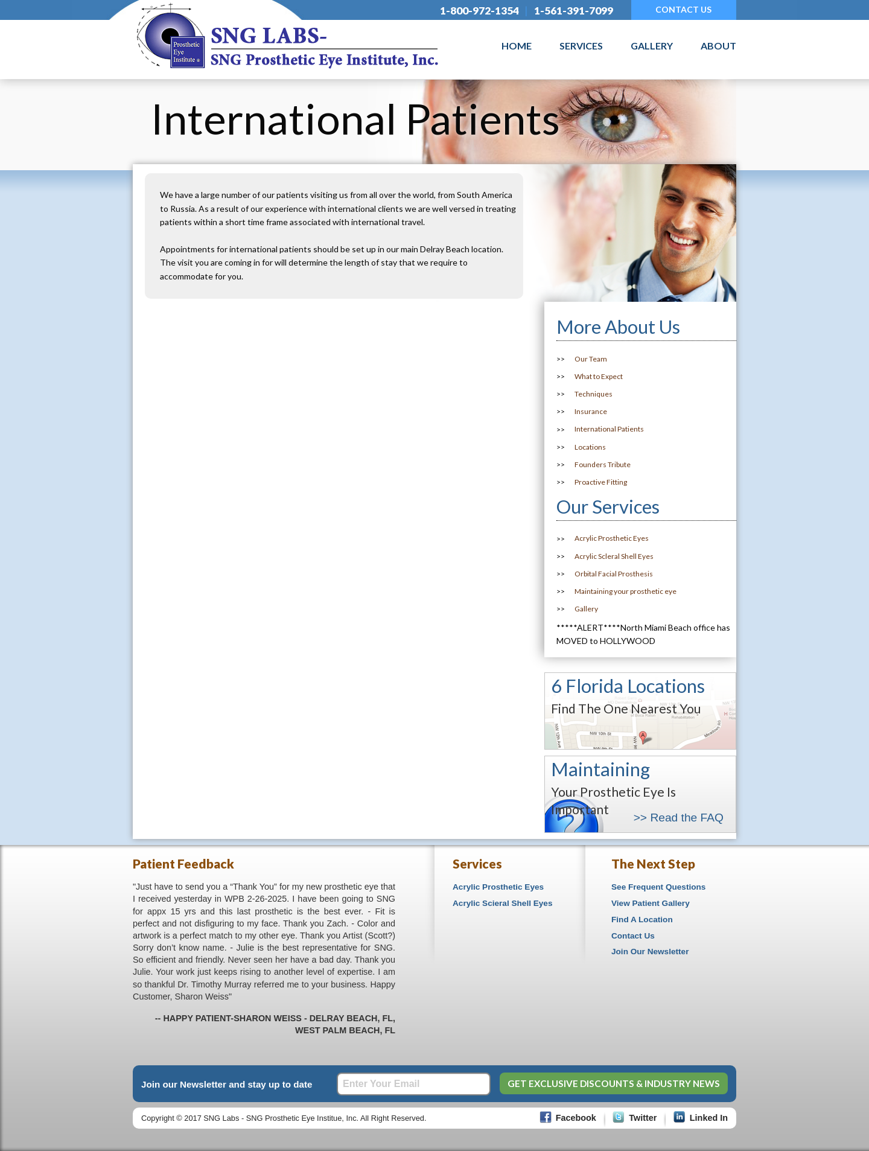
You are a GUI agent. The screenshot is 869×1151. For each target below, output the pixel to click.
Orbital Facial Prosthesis (614, 573)
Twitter (643, 1118)
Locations (590, 446)
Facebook (576, 1118)
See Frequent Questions (658, 886)
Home (516, 45)
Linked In (709, 1118)
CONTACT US (683, 9)
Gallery (652, 45)
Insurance (591, 411)
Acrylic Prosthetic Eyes (612, 538)
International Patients (609, 429)
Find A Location (642, 919)
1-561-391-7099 (573, 10)
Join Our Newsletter (650, 951)
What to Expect (599, 376)
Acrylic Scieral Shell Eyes (503, 903)
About (718, 45)
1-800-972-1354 (479, 10)
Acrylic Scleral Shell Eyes (614, 556)
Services (581, 45)
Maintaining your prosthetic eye (625, 591)
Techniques (594, 393)
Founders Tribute (603, 464)
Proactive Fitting (601, 481)
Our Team (591, 358)
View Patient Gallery (650, 903)
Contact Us (633, 935)
